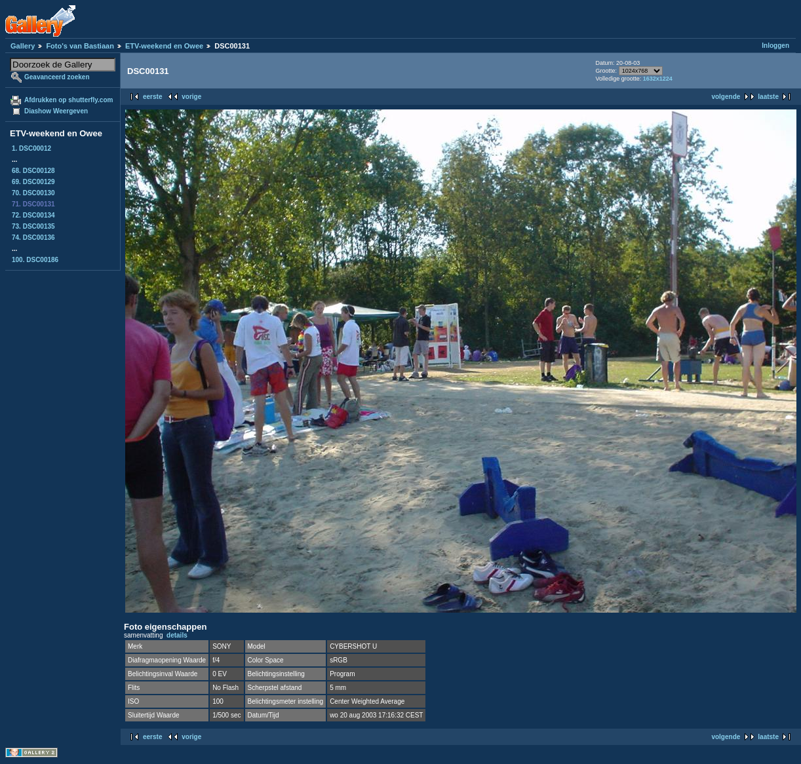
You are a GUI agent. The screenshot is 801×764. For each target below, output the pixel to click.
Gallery (22, 46)
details (176, 635)
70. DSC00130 (33, 193)
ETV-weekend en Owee (164, 46)
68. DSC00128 (33, 170)
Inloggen (775, 45)
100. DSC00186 (35, 259)
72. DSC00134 (33, 215)
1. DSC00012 (31, 148)
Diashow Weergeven (56, 111)
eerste (152, 96)
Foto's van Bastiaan (79, 46)
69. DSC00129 (33, 181)
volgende (725, 96)
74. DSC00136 (33, 237)
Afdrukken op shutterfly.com (68, 100)
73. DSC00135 (33, 226)
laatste (768, 96)
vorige (191, 96)
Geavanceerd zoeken (57, 77)
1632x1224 (658, 78)
